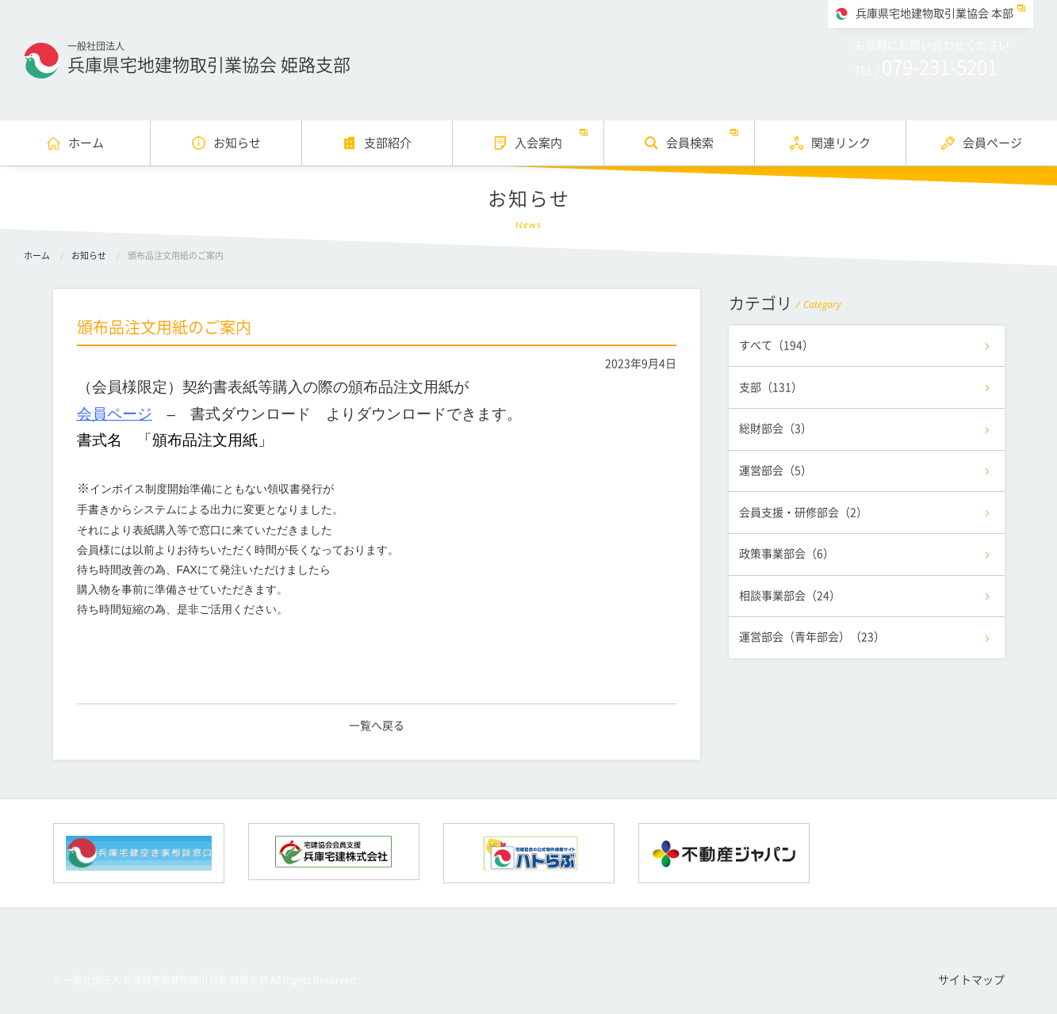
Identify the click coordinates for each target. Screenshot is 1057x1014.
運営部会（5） (775, 470)
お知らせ (237, 143)
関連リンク (841, 143)
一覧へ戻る (376, 725)
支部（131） (770, 387)
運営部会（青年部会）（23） (812, 636)
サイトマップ (971, 979)
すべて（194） (776, 345)
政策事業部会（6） (786, 553)
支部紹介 (388, 143)
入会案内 (538, 143)
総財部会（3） (775, 428)
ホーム (86, 143)
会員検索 (690, 143)
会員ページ (992, 143)
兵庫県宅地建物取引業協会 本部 (934, 13)
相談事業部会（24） (790, 595)
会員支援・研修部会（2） (803, 512)
